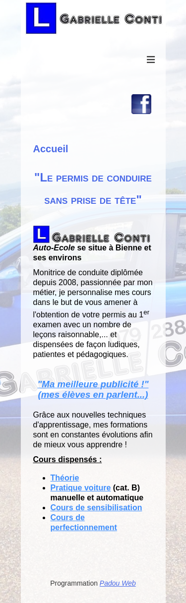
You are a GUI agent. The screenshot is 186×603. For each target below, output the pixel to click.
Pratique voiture (81, 487)
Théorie (65, 478)
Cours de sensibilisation (96, 507)
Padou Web (118, 583)
